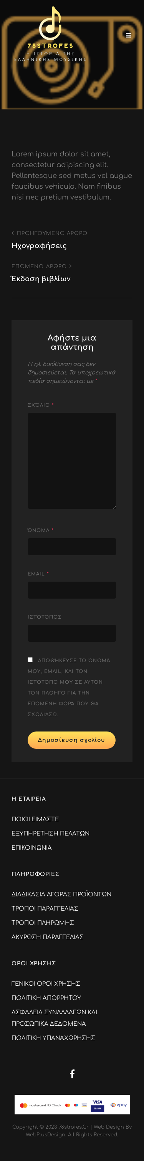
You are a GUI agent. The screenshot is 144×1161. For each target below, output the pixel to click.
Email (38, 574)
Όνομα (41, 530)
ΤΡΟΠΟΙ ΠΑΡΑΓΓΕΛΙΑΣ (45, 909)
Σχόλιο (41, 405)
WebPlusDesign (45, 1135)
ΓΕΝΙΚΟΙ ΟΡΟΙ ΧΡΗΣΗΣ (46, 984)
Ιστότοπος (45, 617)
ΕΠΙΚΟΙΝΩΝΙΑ (32, 848)
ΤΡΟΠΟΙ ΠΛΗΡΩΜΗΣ (43, 923)
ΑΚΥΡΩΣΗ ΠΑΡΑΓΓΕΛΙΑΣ (48, 937)
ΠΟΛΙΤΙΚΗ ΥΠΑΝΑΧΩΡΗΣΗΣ (53, 1038)
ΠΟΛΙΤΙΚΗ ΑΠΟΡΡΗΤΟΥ (46, 998)
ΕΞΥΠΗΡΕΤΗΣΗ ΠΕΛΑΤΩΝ (50, 833)
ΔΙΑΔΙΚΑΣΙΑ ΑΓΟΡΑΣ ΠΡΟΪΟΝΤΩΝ (61, 894)
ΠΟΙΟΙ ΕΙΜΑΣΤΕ (35, 819)
